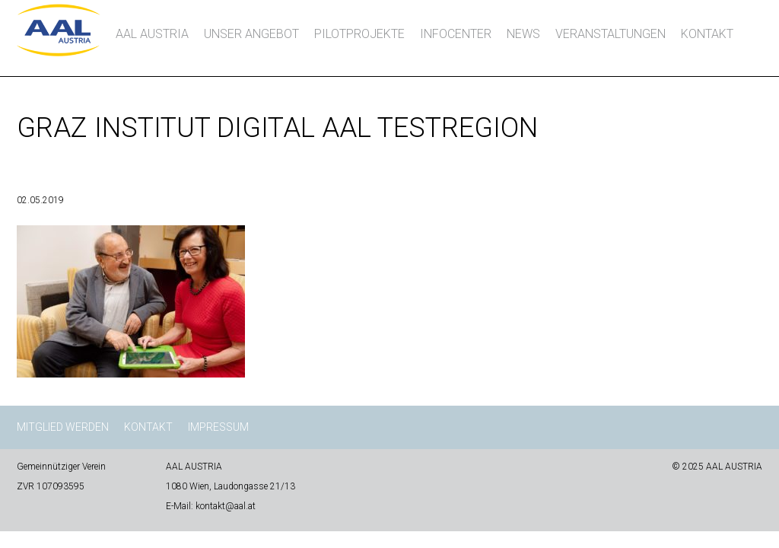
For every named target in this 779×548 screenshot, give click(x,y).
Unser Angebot (251, 34)
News (523, 34)
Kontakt (707, 34)
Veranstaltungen (610, 34)
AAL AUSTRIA (152, 34)
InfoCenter (455, 34)
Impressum (218, 427)
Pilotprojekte (359, 34)
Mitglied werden (63, 427)
